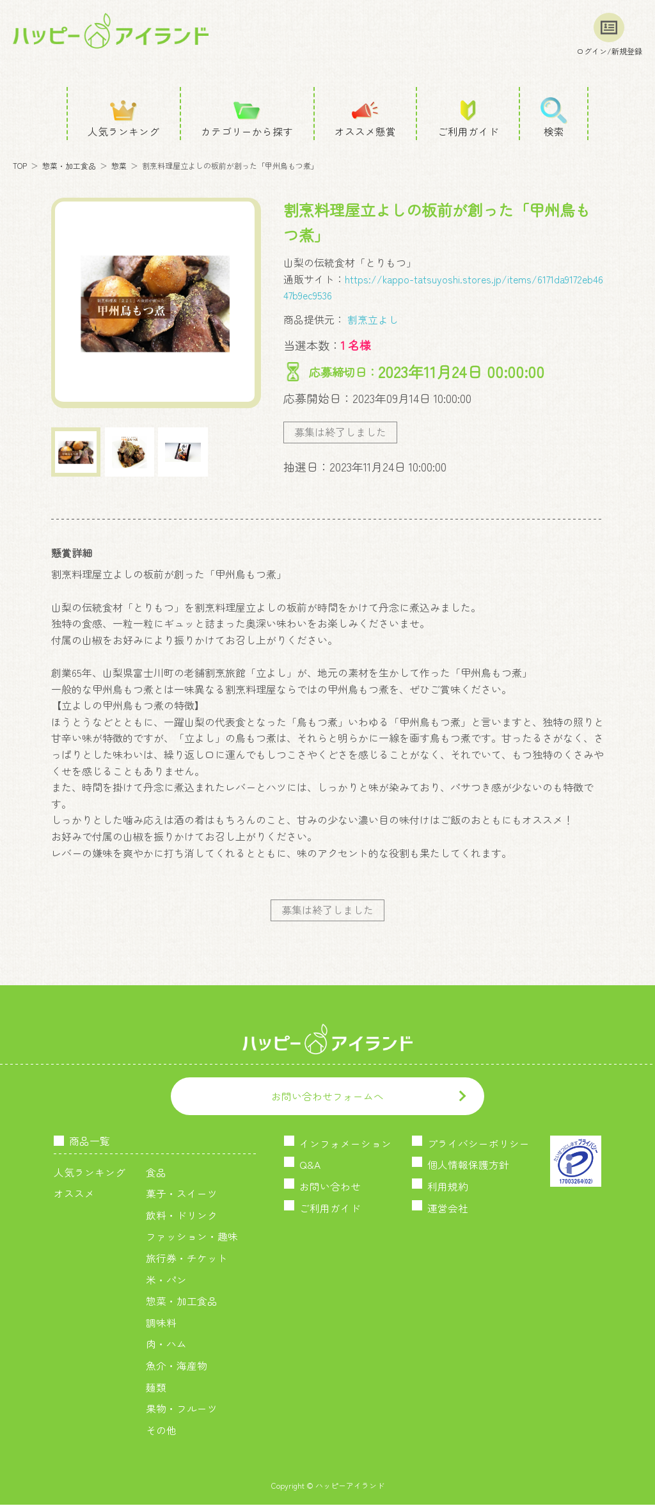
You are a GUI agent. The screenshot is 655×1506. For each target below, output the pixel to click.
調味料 (161, 1323)
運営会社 (447, 1209)
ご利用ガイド (330, 1209)
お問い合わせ (330, 1187)
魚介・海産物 (176, 1366)
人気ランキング (89, 1173)
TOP (20, 166)
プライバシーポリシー (478, 1144)
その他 (161, 1431)
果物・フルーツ (181, 1409)
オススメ (74, 1194)
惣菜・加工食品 (69, 166)
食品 (156, 1173)
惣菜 (119, 166)
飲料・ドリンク (181, 1216)
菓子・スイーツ (181, 1194)
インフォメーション (345, 1144)
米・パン (166, 1280)
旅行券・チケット (187, 1259)
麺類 (156, 1388)
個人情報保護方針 (468, 1166)
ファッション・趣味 (192, 1238)
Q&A (309, 1166)
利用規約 (447, 1187)
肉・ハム (166, 1344)
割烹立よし (372, 319)
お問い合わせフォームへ (327, 1097)
